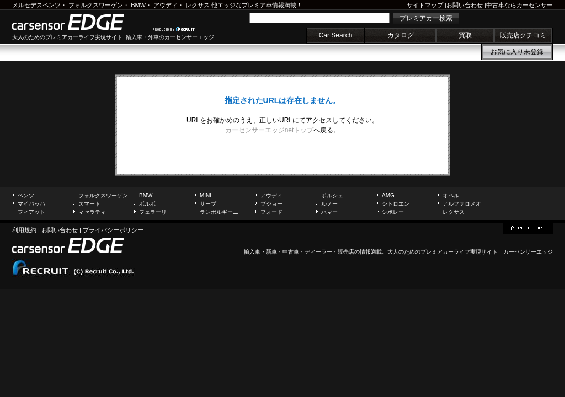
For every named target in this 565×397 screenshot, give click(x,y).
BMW (138, 5)
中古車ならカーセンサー (519, 5)
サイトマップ (425, 5)
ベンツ (26, 195)
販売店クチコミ (523, 35)
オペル (451, 195)
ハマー (329, 212)
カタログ (400, 35)
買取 (465, 35)
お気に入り (517, 52)
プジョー (271, 204)
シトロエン (395, 204)
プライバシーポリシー (113, 230)
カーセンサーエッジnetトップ (269, 130)
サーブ (208, 204)
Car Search (336, 35)
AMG (388, 195)
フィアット (31, 212)
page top (528, 227)
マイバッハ (31, 204)
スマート (89, 204)
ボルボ (147, 204)
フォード (271, 212)
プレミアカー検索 (425, 18)
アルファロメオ (462, 204)
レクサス (197, 5)
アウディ (165, 5)
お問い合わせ (464, 5)
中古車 (290, 252)
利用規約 (24, 230)
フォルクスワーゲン (95, 5)
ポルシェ (332, 195)
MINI (205, 195)
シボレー (393, 212)
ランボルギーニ (219, 212)
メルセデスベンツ (36, 5)
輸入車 (252, 252)
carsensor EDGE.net (79, 22)
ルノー (329, 204)
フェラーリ (153, 212)
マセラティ (92, 212)
